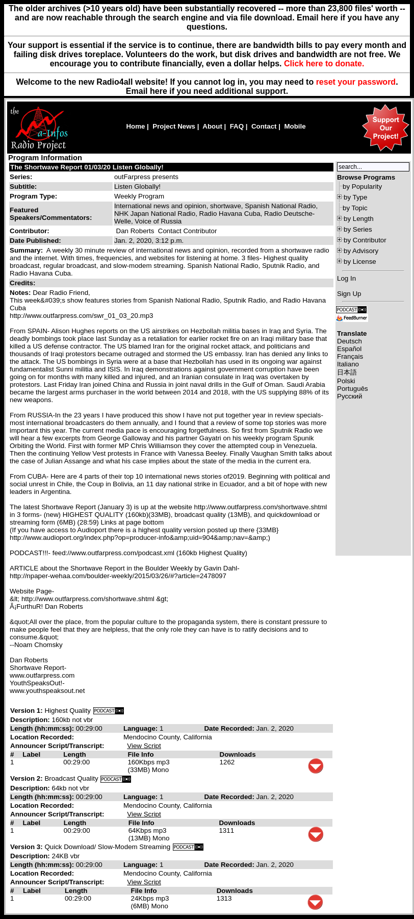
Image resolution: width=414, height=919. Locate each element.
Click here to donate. (324, 63)
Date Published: (35, 240)
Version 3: (26, 847)
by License (360, 261)
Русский (349, 396)
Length (74, 754)
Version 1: (26, 710)
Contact (264, 126)
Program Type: (33, 196)
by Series (358, 229)
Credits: (23, 283)
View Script (144, 746)
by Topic (355, 208)
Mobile (294, 126)
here (158, 91)
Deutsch (349, 341)
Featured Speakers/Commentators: (51, 213)
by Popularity (362, 186)
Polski (346, 381)
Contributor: (29, 231)
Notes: (21, 292)
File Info (140, 754)
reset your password (356, 82)
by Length (359, 218)
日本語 (347, 372)
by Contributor (365, 240)
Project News (173, 126)
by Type (355, 197)
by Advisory (361, 251)
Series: (21, 177)
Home (135, 126)
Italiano (348, 364)
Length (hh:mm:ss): (43, 728)
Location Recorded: (42, 737)
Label (31, 754)
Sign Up (349, 293)
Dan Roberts (135, 231)
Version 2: (26, 778)
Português (352, 388)
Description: (30, 720)
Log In (346, 278)
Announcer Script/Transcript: (57, 746)
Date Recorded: (230, 728)
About (212, 126)
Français (350, 356)
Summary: (27, 250)
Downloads (238, 754)
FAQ (237, 126)
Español (349, 349)
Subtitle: (23, 186)
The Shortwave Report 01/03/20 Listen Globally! (87, 167)
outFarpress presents (146, 177)
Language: (141, 728)
